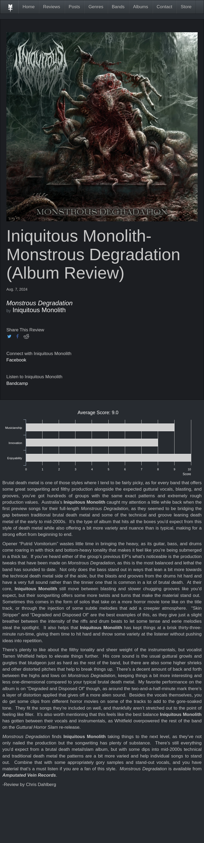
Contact (164, 6)
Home (29, 6)
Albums (140, 6)
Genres (95, 6)
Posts (74, 6)
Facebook (16, 360)
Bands (118, 6)
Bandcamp (17, 383)
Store (186, 6)
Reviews (51, 6)
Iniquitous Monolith (39, 309)
